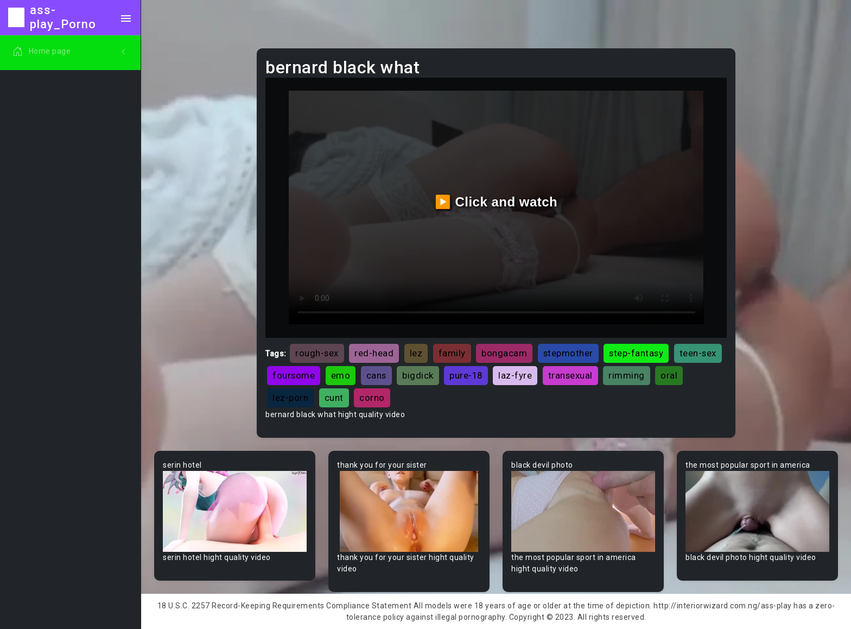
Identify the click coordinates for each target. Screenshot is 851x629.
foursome (293, 375)
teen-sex (697, 353)
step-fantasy (636, 353)
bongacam (504, 353)
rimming (626, 375)
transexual (570, 375)
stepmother (568, 353)
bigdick (418, 375)
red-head (373, 353)
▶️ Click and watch (496, 201)
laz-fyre (515, 375)
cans (376, 375)
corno (372, 397)
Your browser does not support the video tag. (235, 511)
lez (416, 353)
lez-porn (290, 397)
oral (669, 375)
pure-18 (465, 375)
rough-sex (317, 353)
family (452, 353)
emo (341, 375)
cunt (334, 397)
